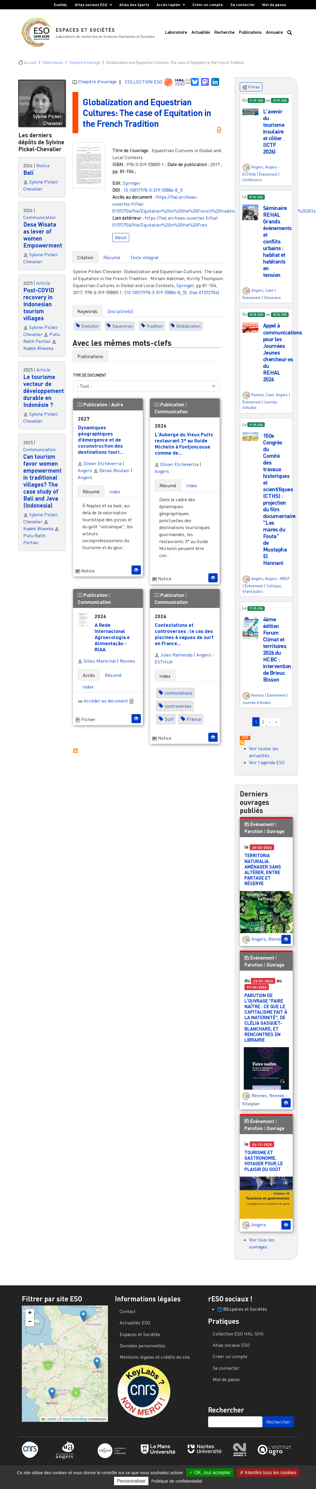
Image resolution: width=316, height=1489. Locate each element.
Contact (128, 1311)
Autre (117, 404)
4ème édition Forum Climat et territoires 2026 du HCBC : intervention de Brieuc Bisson (277, 649)
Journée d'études (256, 702)
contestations (179, 693)
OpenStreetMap (75, 1419)
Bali (28, 172)
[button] (250, 111)
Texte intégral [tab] (144, 257)
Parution (253, 831)
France (194, 719)
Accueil (30, 62)
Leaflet (48, 1419)
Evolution (90, 325)
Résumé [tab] (111, 257)
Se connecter (242, 4)
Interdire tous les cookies (268, 1472)
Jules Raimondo (174, 655)
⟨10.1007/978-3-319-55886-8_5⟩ (155, 292)
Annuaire (274, 32)
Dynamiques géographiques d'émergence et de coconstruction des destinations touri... (100, 439)
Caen (269, 290)
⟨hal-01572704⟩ (204, 292)
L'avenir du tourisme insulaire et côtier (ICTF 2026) (273, 131)
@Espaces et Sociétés (242, 1309)
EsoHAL (61, 4)
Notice (43, 165)
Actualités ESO (135, 1323)
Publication (93, 404)
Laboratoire (176, 32)
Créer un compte (207, 4)
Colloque (273, 585)
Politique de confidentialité (176, 1481)
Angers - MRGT (277, 578)
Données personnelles (142, 1346)
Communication (39, 217)
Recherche (224, 32)
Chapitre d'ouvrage (84, 62)
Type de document (89, 375)
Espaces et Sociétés (85, 30)
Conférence (252, 179)
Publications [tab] (90, 356)
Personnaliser (131, 1481)
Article (43, 283)
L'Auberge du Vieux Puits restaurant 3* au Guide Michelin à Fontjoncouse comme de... (184, 443)
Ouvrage (275, 831)
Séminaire (272, 297)
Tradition (155, 325)
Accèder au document (109, 701)
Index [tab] (114, 491)
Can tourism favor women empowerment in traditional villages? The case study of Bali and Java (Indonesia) (42, 481)
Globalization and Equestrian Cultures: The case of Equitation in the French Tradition (147, 112)
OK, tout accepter (209, 1472)
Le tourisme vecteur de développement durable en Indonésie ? (43, 390)
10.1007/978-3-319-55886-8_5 (152, 190)
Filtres (251, 87)
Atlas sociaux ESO (92, 5)
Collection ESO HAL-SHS (238, 1334)
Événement (268, 174)
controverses (178, 706)
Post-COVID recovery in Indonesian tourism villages (38, 304)
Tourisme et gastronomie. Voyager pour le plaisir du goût (263, 1161)
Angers (85, 470)
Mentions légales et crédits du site (155, 1357)
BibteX (121, 237)
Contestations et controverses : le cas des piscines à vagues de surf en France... (184, 634)
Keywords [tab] (87, 311)
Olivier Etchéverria (100, 463)
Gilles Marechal (97, 661)
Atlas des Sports (134, 4)
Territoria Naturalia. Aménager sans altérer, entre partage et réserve (262, 869)
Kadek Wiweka (38, 348)
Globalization (188, 325)
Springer (132, 183)
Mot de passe (274, 4)
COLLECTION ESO (144, 81)
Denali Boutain (111, 470)
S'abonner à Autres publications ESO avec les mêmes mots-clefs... (75, 750)
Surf (169, 719)
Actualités (200, 32)
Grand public (252, 591)
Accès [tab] (89, 675)
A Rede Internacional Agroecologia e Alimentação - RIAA (112, 637)
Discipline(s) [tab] (120, 311)
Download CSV (245, 738)
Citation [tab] (85, 257)
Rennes (127, 661)
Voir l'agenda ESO (267, 762)
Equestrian (122, 325)
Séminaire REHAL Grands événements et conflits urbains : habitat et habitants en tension (277, 241)
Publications (250, 32)
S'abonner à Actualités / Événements (242, 742)
